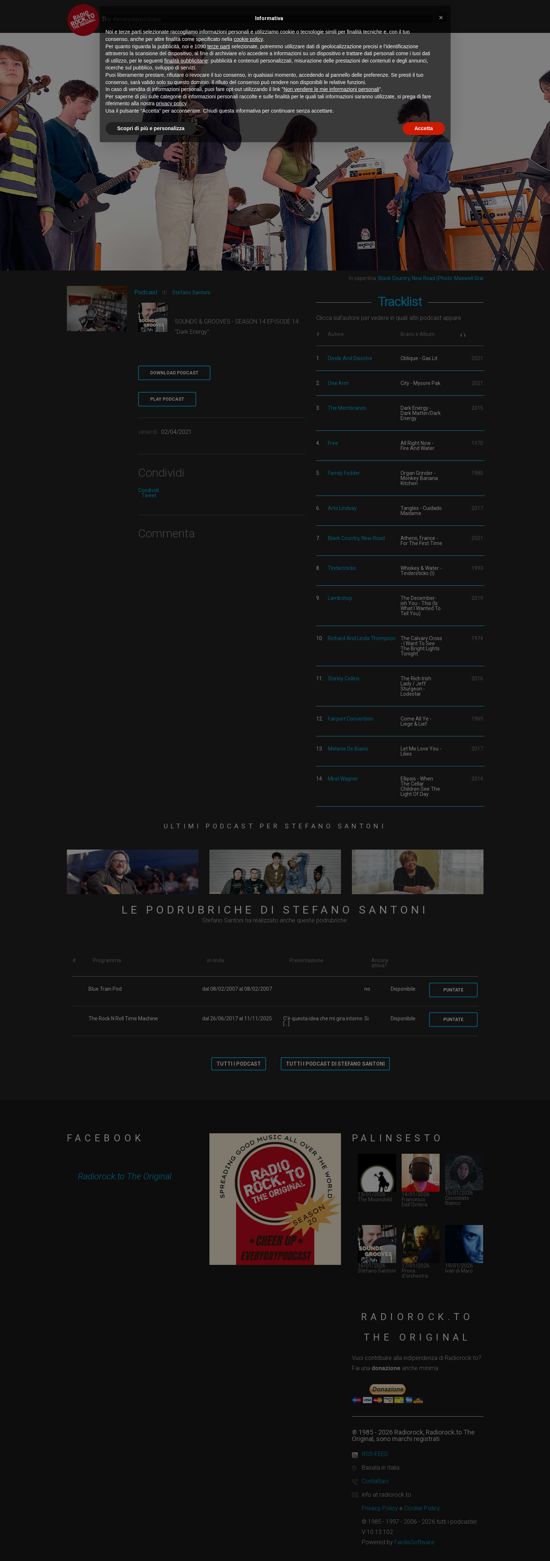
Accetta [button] (423, 128)
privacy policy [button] (171, 103)
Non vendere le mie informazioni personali (331, 89)
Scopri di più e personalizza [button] (151, 128)
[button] (441, 17)
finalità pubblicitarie (186, 61)
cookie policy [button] (248, 39)
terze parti (218, 46)
